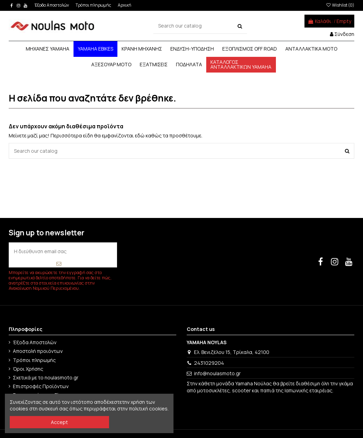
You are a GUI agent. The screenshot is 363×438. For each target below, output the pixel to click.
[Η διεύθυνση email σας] (62, 251)
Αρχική (124, 5)
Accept (59, 422)
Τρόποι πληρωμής (94, 5)
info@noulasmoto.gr (217, 373)
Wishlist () (340, 5)
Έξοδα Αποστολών (52, 5)
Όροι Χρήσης (28, 368)
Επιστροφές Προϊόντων (41, 386)
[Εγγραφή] (58, 263)
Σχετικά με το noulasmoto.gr (45, 377)
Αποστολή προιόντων (38, 351)
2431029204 (209, 363)
